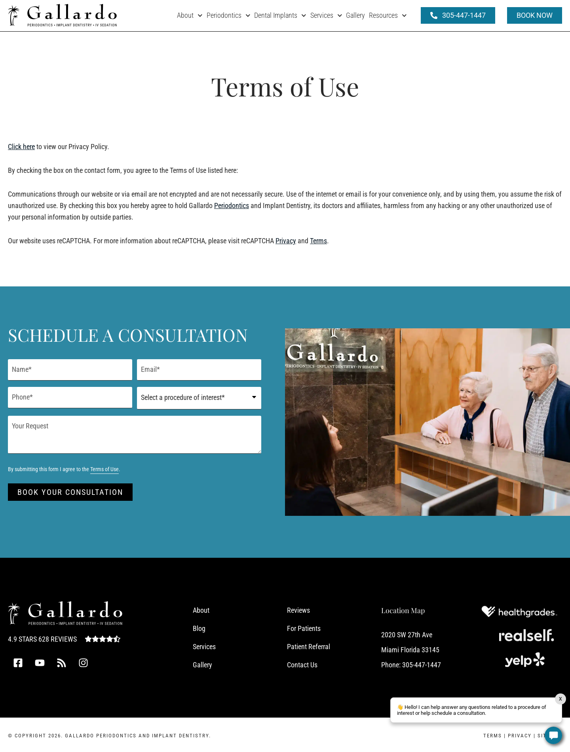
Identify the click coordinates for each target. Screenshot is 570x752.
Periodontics (229, 15)
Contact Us (302, 664)
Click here (21, 146)
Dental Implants (280, 15)
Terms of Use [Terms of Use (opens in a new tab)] (104, 469)
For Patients (304, 627)
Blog (199, 627)
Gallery (355, 15)
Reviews (298, 609)
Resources (388, 15)
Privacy (286, 241)
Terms (318, 241)
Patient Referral (308, 646)
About (190, 15)
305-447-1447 (421, 664)
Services (326, 15)
